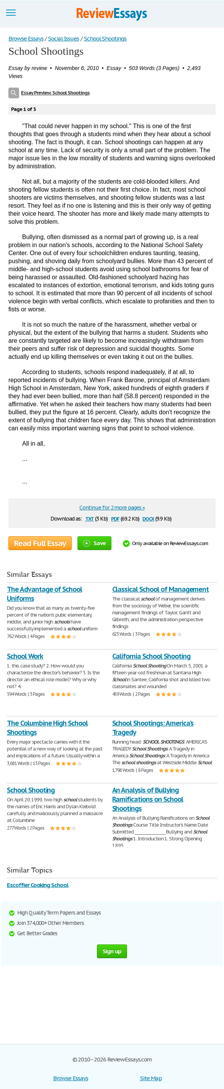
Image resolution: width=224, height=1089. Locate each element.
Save (94, 543)
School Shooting (31, 790)
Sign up (112, 951)
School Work (25, 656)
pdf (115, 518)
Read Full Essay (40, 543)
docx (148, 518)
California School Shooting (151, 656)
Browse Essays (70, 1078)
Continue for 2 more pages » (112, 507)
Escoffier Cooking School (37, 885)
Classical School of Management (160, 589)
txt (89, 518)
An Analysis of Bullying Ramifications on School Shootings (147, 799)
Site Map (151, 1078)
